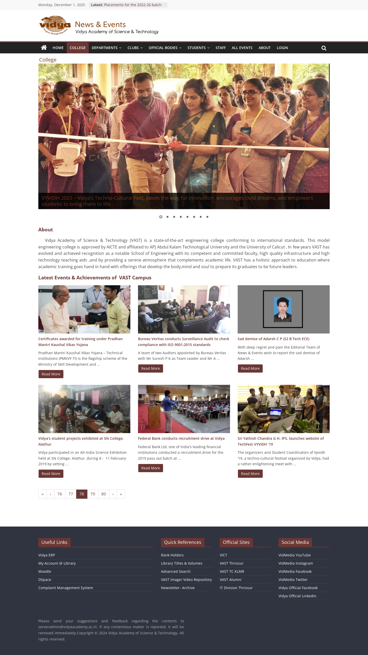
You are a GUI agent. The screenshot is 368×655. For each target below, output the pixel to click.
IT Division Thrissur (236, 587)
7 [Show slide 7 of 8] (200, 217)
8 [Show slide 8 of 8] (207, 217)
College (78, 47)
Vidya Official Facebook (298, 587)
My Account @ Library (57, 563)
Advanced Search (176, 571)
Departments (105, 47)
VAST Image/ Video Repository (186, 579)
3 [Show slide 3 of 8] (174, 217)
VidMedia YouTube (295, 555)
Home (58, 47)
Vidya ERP (46, 555)
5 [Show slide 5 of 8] (187, 217)
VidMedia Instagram (296, 563)
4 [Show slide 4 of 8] (180, 217)
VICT (223, 555)
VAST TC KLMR (232, 571)
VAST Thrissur (232, 563)
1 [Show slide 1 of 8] (161, 217)
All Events (242, 47)
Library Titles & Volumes (181, 563)
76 (59, 493)
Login (282, 47)
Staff (221, 47)
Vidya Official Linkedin (297, 595)
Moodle (44, 571)
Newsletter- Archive (178, 587)
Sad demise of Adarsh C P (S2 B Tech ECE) (273, 338)
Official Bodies (163, 47)
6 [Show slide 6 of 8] (194, 217)
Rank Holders (172, 555)
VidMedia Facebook (295, 571)
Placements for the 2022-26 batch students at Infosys (133, 7)
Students (197, 47)
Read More (51, 374)
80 (103, 493)
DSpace (44, 579)
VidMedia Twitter (293, 579)
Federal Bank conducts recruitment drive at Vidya (181, 438)
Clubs (133, 47)
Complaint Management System (65, 587)
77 (70, 493)
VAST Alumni (230, 579)
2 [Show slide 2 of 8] (167, 217)
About (265, 47)
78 (81, 493)
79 (92, 493)
